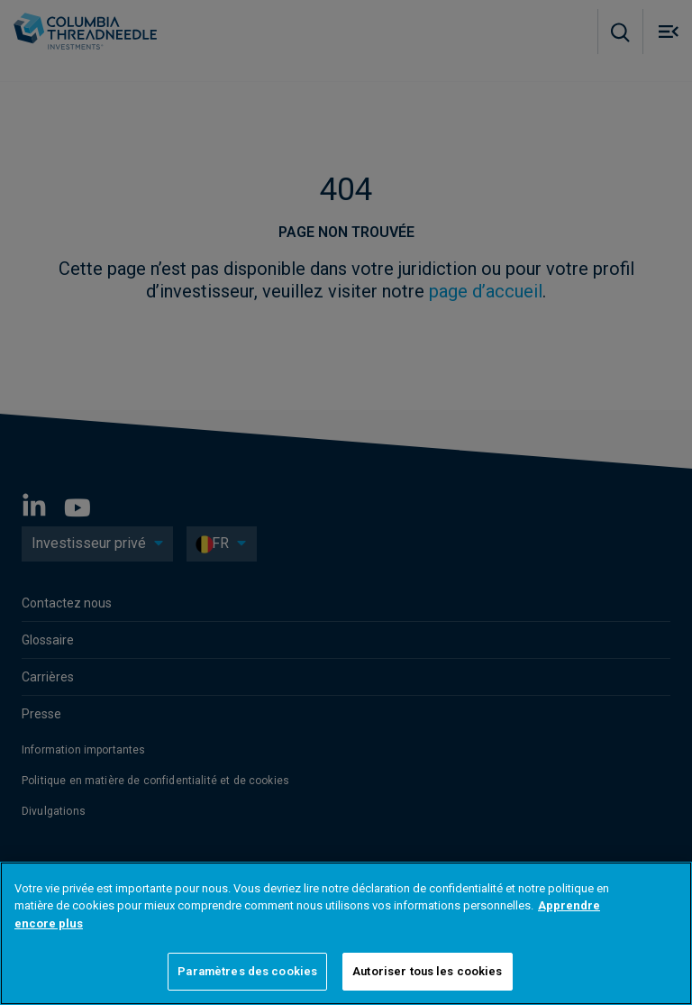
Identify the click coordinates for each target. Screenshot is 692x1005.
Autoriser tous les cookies (427, 971)
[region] (346, 933)
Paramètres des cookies (247, 971)
